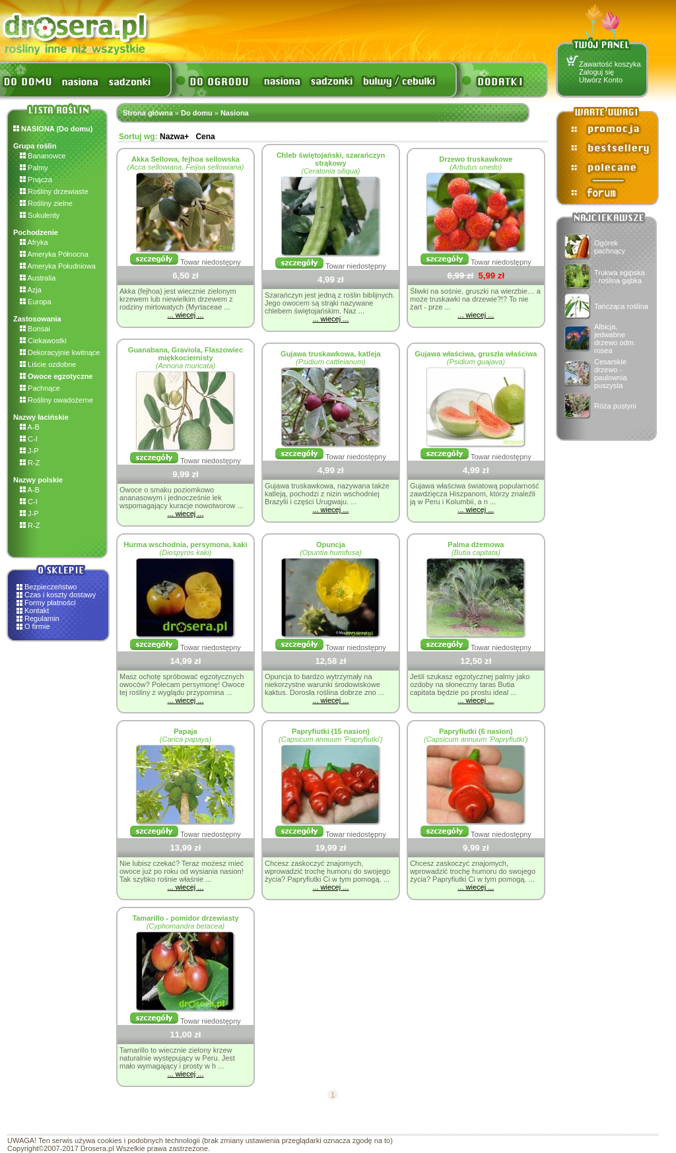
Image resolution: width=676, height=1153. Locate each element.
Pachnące (40, 388)
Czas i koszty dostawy (60, 595)
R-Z (30, 463)
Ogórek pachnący (609, 247)
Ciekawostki (43, 341)
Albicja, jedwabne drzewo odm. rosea (615, 338)
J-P (29, 451)
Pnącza (36, 179)
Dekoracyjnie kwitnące (60, 352)
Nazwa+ (174, 136)
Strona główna (148, 113)
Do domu (197, 113)
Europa (35, 302)
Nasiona (234, 113)
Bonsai (35, 329)
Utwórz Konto (601, 80)
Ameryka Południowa (58, 266)
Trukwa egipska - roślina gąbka (619, 276)
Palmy (34, 168)
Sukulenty (39, 215)
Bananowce (43, 156)
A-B (30, 427)
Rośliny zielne (46, 203)
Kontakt (36, 610)
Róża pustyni (615, 406)
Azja (31, 290)
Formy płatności (50, 603)
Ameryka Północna (54, 254)
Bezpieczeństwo (50, 587)
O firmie (37, 626)
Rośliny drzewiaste (54, 191)
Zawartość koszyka (610, 64)
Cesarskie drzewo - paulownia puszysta (610, 373)
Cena (205, 136)
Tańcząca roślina (621, 306)
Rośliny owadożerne (56, 400)
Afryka (34, 242)
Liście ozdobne (48, 364)
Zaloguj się (596, 72)
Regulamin (41, 618)
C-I (29, 439)
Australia (37, 278)
